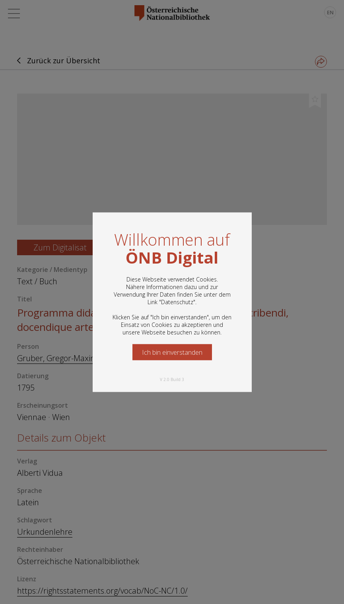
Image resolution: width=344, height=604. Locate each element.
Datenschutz (177, 301)
